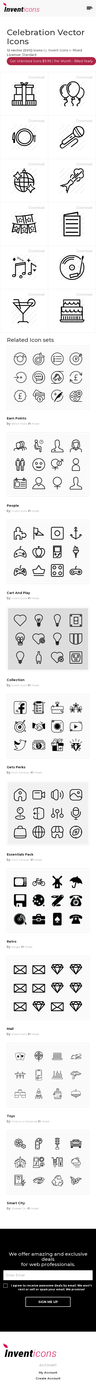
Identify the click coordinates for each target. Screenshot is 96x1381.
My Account (48, 1372)
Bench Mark (19, 423)
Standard (29, 55)
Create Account (48, 1378)
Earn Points (16, 418)
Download (36, 77)
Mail (10, 1029)
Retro (11, 941)
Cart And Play (18, 593)
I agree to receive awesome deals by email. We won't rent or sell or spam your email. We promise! (51, 1287)
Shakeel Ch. (19, 1208)
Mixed (77, 50)
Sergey (15, 946)
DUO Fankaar (20, 772)
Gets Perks (16, 767)
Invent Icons (58, 50)
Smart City (16, 1203)
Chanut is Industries (24, 1121)
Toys (11, 1116)
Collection (16, 680)
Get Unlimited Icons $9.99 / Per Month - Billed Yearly (51, 61)
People (13, 506)
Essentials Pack (20, 854)
